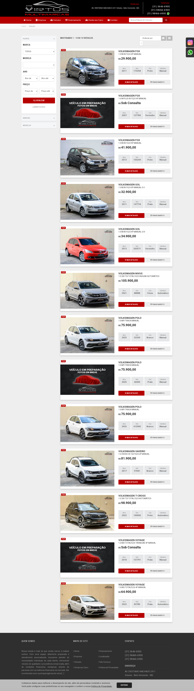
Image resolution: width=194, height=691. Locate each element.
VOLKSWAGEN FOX (129, 47)
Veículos (55, 20)
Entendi (124, 685)
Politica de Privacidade (108, 662)
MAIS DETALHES (131, 77)
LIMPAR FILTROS (39, 107)
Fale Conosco (104, 657)
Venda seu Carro (94, 20)
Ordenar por (142, 38)
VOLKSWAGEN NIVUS (138, 269)
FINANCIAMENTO (157, 77)
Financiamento (73, 20)
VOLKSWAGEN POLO (129, 314)
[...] (63, 668)
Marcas (39, 118)
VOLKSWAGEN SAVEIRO (134, 447)
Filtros (39, 39)
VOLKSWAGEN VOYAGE (137, 536)
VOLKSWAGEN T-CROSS (134, 492)
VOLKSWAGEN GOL (131, 180)
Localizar (38, 100)
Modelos (39, 125)
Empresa (41, 20)
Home (27, 20)
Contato (112, 20)
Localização (103, 651)
